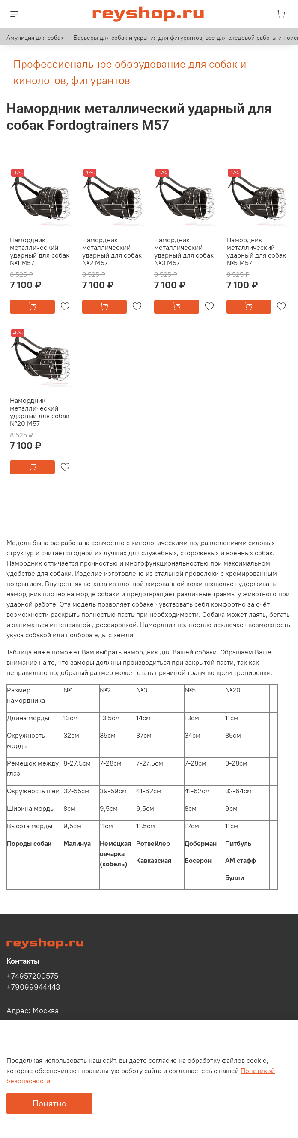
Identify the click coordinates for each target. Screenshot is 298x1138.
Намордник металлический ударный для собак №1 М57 (39, 251)
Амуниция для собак (34, 37)
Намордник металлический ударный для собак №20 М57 (39, 412)
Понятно (49, 1103)
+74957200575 (32, 976)
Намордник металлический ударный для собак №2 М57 (112, 251)
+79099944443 (33, 987)
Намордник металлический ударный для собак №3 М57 (184, 251)
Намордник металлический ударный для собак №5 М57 (256, 251)
